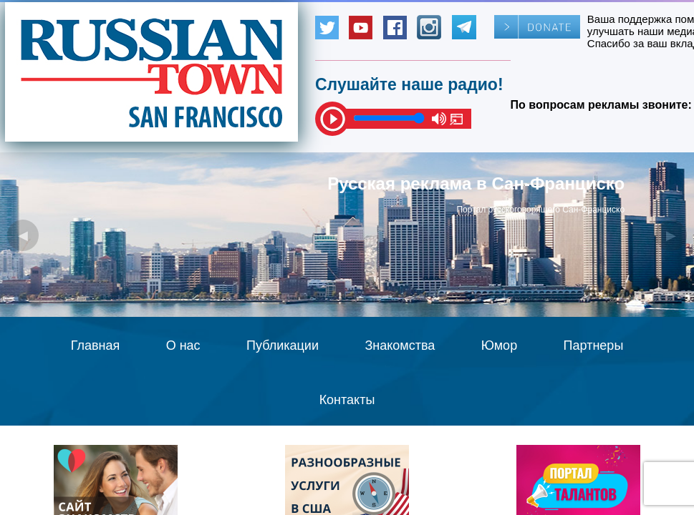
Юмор (499, 345)
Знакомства (400, 345)
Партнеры (594, 345)
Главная (95, 345)
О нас (183, 345)
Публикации (282, 345)
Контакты (347, 400)
